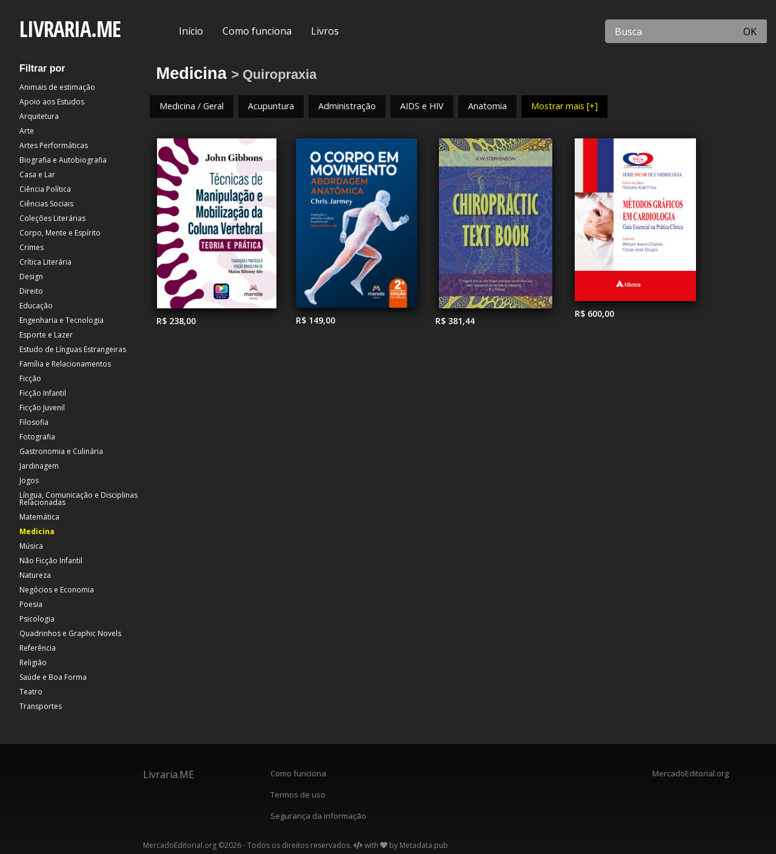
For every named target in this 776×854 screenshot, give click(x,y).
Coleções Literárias (52, 218)
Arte (26, 131)
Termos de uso (298, 794)
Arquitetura (39, 116)
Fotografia (37, 437)
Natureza (35, 575)
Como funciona (257, 31)
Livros (325, 31)
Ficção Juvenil (42, 407)
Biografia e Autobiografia (63, 160)
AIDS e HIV (422, 106)
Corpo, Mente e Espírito (60, 233)
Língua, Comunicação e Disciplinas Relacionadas (78, 498)
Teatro (30, 691)
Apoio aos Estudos (51, 102)
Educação (36, 305)
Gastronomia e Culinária (61, 451)
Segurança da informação (318, 815)
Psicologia (37, 619)
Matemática (39, 517)
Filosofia (33, 422)
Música (31, 546)
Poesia (30, 604)
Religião (33, 662)
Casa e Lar (37, 174)
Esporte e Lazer (46, 335)
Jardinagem (39, 466)
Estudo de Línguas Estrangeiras (72, 349)
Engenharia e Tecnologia (61, 320)
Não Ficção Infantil (50, 560)
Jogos (29, 480)
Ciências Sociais (46, 203)
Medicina (37, 531)
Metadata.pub (424, 845)
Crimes (31, 247)
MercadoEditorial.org (690, 773)
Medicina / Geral (191, 106)
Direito (31, 291)
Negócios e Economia (56, 590)
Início (191, 31)
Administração (347, 106)
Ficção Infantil (42, 393)
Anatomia (487, 106)
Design (31, 276)
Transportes (40, 706)
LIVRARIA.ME (70, 29)
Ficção (30, 378)
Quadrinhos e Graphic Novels (70, 633)
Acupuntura (271, 106)
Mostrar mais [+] (564, 106)
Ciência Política (45, 189)
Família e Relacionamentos (65, 364)
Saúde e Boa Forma (53, 677)
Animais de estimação (57, 87)
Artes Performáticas (53, 145)
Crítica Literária (45, 262)
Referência (37, 648)
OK (750, 31)
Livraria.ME (168, 774)
